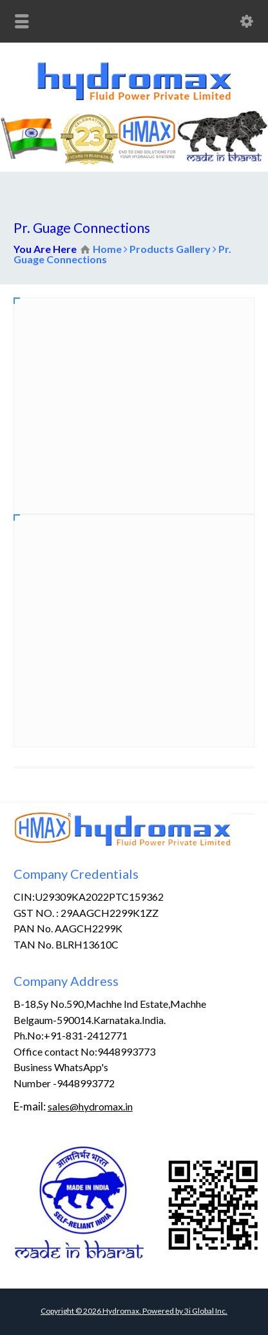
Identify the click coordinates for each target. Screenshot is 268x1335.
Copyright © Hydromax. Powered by (112, 1311)
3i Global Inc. (205, 1311)
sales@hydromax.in (90, 1106)
